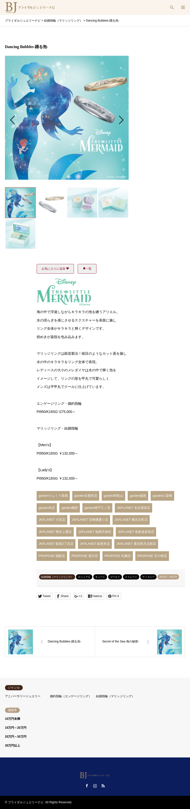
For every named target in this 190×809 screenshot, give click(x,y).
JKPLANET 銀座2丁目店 (56, 544)
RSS (103, 785)
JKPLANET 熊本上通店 (55, 532)
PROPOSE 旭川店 (84, 556)
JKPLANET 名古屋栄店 (133, 508)
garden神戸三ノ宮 (97, 508)
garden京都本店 (85, 495)
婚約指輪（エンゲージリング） (71, 696)
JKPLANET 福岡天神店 (94, 532)
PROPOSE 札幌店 (117, 556)
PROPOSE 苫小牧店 (152, 556)
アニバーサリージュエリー (23, 696)
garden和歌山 (113, 495)
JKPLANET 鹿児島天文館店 (136, 544)
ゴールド (115, 577)
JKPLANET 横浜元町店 (131, 519)
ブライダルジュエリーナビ (26, 802)
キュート (100, 577)
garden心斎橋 (162, 495)
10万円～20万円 (15, 727)
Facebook (87, 785)
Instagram (95, 785)
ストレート (131, 577)
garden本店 (47, 508)
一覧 (87, 268)
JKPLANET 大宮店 (52, 519)
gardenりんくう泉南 (53, 495)
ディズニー (148, 577)
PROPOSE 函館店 (52, 556)
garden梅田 (69, 508)
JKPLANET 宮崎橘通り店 (90, 519)
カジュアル (84, 577)
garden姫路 (138, 495)
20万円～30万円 (168, 577)
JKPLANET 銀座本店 (95, 544)
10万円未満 (12, 719)
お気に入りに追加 (55, 268)
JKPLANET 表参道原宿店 (136, 532)
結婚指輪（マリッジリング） (57, 577)
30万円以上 (12, 745)
